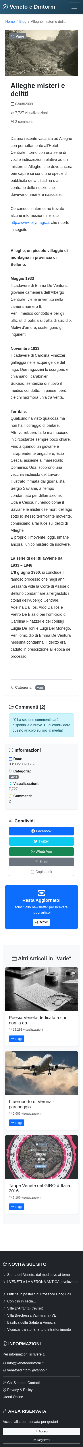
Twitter (41, 841)
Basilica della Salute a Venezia (29, 1322)
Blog (22, 21)
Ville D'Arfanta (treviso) (23, 1308)
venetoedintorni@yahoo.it (25, 1370)
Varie (40, 687)
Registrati (41, 1440)
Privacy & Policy (18, 1390)
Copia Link (41, 872)
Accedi (41, 1431)
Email (41, 862)
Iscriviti (41, 922)
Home (10, 21)
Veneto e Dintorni (29, 7)
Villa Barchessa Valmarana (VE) (30, 1315)
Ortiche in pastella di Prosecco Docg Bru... (38, 1294)
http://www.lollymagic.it (30, 222)
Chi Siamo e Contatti (21, 1383)
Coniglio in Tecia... (19, 1301)
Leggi (16, 1039)
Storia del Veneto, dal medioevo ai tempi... (38, 1275)
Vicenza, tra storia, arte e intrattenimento (37, 1329)
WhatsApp (41, 851)
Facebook (41, 831)
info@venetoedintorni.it (23, 1363)
